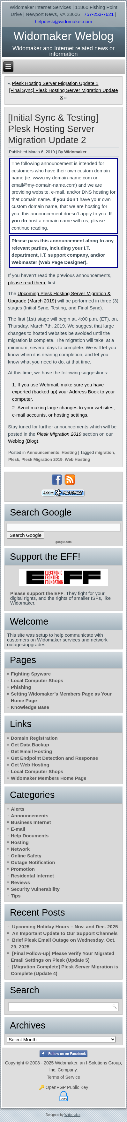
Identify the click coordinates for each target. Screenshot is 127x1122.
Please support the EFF (37, 593)
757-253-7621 (99, 14)
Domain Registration (34, 738)
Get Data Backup (30, 744)
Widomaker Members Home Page (48, 778)
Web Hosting (77, 459)
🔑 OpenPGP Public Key (63, 1087)
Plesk (13, 459)
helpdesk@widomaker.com (63, 21)
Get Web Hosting (30, 764)
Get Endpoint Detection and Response (54, 758)
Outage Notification (33, 862)
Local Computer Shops (37, 680)
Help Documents (30, 835)
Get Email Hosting (31, 751)
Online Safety (26, 855)
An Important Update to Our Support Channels (65, 933)
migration (104, 452)
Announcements (43, 452)
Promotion (23, 869)
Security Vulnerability (35, 889)
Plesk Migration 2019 (59, 434)
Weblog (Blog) (23, 441)
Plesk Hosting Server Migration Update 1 (55, 83)
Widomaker (75, 151)
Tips (16, 895)
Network (20, 849)
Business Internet (31, 822)
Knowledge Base (30, 707)
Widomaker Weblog (63, 36)
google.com (64, 542)
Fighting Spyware (31, 673)
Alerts (18, 809)
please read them (26, 282)
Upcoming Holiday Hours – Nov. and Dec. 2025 (65, 926)
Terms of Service (63, 1077)
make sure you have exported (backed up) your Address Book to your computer (63, 392)
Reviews (20, 882)
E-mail (18, 829)
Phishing (21, 687)
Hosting (69, 452)
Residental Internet (32, 875)
